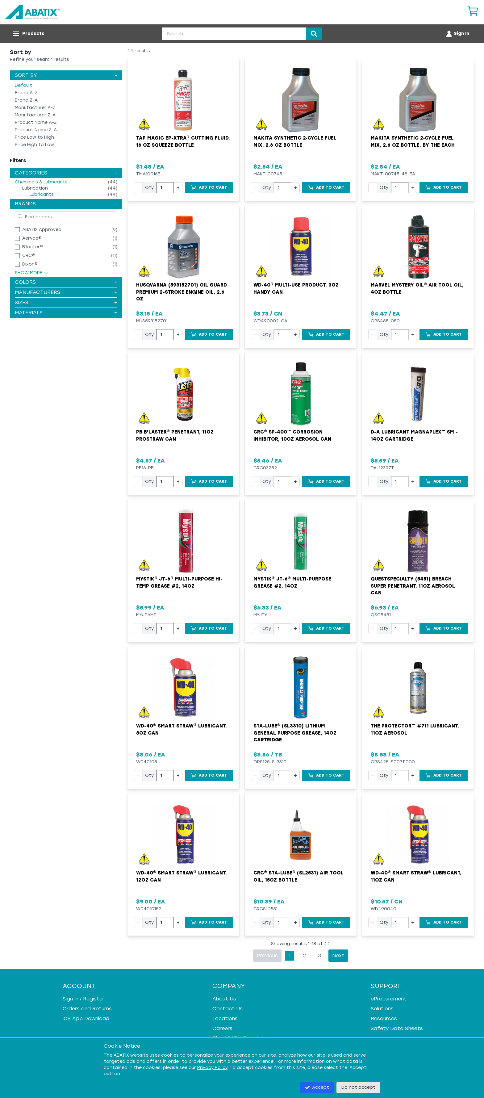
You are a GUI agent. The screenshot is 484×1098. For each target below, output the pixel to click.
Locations (225, 1018)
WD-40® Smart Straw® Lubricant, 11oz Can (416, 876)
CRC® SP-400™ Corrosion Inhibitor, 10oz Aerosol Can (292, 435)
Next (338, 955)
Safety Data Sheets (397, 1028)
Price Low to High (34, 137)
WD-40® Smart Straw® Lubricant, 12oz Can (181, 876)
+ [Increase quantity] (178, 188)
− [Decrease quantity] (138, 188)
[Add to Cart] (209, 187)
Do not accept (358, 1087)
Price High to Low (34, 144)
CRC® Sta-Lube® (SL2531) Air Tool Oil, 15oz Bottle (298, 876)
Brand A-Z (26, 92)
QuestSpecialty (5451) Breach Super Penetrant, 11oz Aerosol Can (413, 586)
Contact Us (227, 1009)
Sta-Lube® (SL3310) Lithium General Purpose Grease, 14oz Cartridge (294, 733)
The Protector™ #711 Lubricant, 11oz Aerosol (415, 729)
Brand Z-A (26, 100)
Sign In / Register (83, 999)
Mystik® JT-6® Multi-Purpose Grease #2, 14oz (292, 582)
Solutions (382, 1009)
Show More (31, 272)
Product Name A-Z (36, 122)
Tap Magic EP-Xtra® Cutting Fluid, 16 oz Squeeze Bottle (183, 141)
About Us (224, 999)
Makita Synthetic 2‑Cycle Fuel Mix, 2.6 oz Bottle (294, 141)
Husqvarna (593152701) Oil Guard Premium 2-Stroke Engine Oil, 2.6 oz (181, 292)
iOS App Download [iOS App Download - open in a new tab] (86, 1018)
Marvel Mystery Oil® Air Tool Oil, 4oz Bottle (417, 288)
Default (23, 85)
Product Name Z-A (36, 129)
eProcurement (389, 999)
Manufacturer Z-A (35, 115)
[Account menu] (457, 34)
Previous (267, 955)
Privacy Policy (212, 1067)
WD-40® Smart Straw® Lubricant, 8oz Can (181, 729)
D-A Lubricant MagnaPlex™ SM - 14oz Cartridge (414, 435)
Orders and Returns (87, 1009)
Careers (222, 1028)
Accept (317, 1087)
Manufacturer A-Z (35, 107)
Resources (384, 1018)
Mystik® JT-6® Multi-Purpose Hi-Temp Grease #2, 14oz (179, 582)
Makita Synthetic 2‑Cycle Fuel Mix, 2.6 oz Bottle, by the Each (413, 141)
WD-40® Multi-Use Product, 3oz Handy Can (296, 288)
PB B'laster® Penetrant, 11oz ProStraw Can (175, 435)
